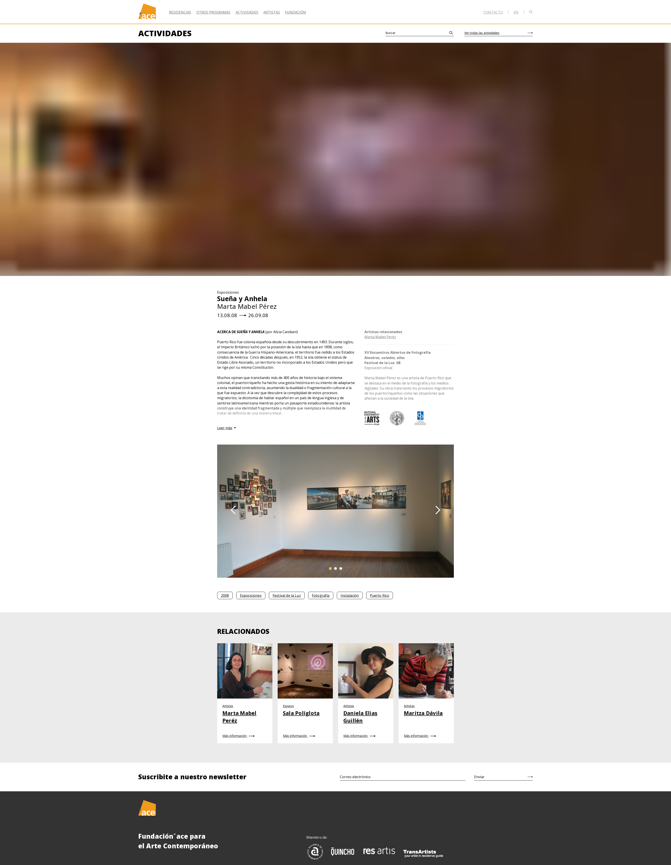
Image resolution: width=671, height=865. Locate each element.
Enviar (479, 776)
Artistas (271, 12)
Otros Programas (213, 12)
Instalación (350, 595)
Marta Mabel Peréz (380, 336)
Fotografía (321, 595)
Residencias (180, 12)
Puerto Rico (379, 595)
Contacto (493, 12)
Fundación (295, 12)
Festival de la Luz (287, 595)
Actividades (247, 12)
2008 (225, 595)
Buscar (390, 33)
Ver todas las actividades (481, 33)
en (516, 12)
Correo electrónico (355, 776)
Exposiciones (251, 595)
